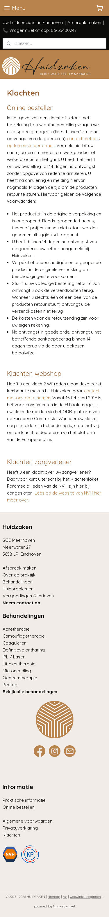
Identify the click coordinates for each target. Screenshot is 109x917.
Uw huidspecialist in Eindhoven (33, 22)
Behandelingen (18, 582)
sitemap (54, 897)
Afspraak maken (84, 22)
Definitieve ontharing (24, 650)
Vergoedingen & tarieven (28, 595)
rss (65, 897)
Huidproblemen (18, 589)
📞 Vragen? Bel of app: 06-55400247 (40, 30)
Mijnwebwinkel (64, 906)
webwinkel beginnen (85, 897)
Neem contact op (21, 602)
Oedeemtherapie (20, 677)
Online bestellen (19, 807)
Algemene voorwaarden (27, 821)
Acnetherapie (16, 629)
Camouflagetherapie (24, 636)
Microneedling (17, 670)
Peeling (10, 684)
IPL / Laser (14, 657)
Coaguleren (14, 643)
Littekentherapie (19, 664)
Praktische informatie (24, 800)
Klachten (11, 835)
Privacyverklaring (20, 828)
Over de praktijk (19, 575)
